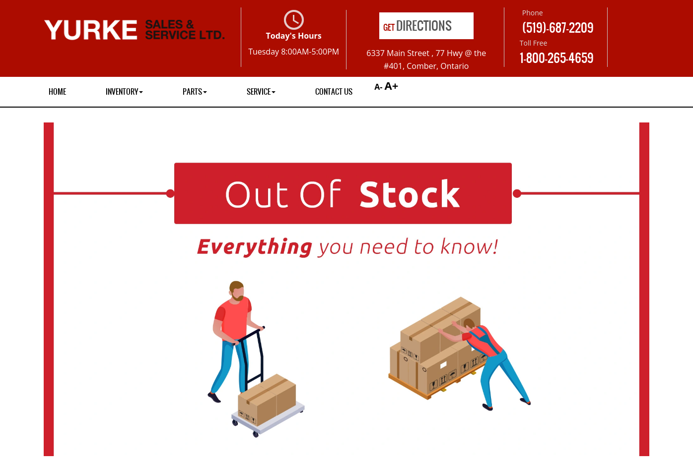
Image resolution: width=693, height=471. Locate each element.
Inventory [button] (124, 91)
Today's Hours (293, 33)
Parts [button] (195, 91)
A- (377, 86)
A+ (392, 85)
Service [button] (261, 91)
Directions (417, 26)
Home (57, 91)
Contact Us (333, 91)
